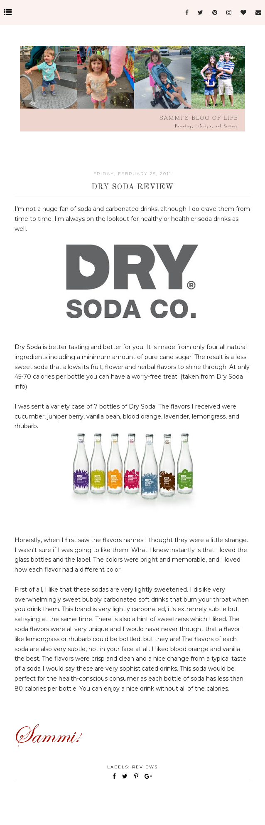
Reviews (145, 767)
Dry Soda (28, 347)
